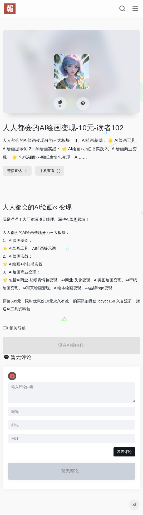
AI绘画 (43, 207)
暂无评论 (21, 357)
